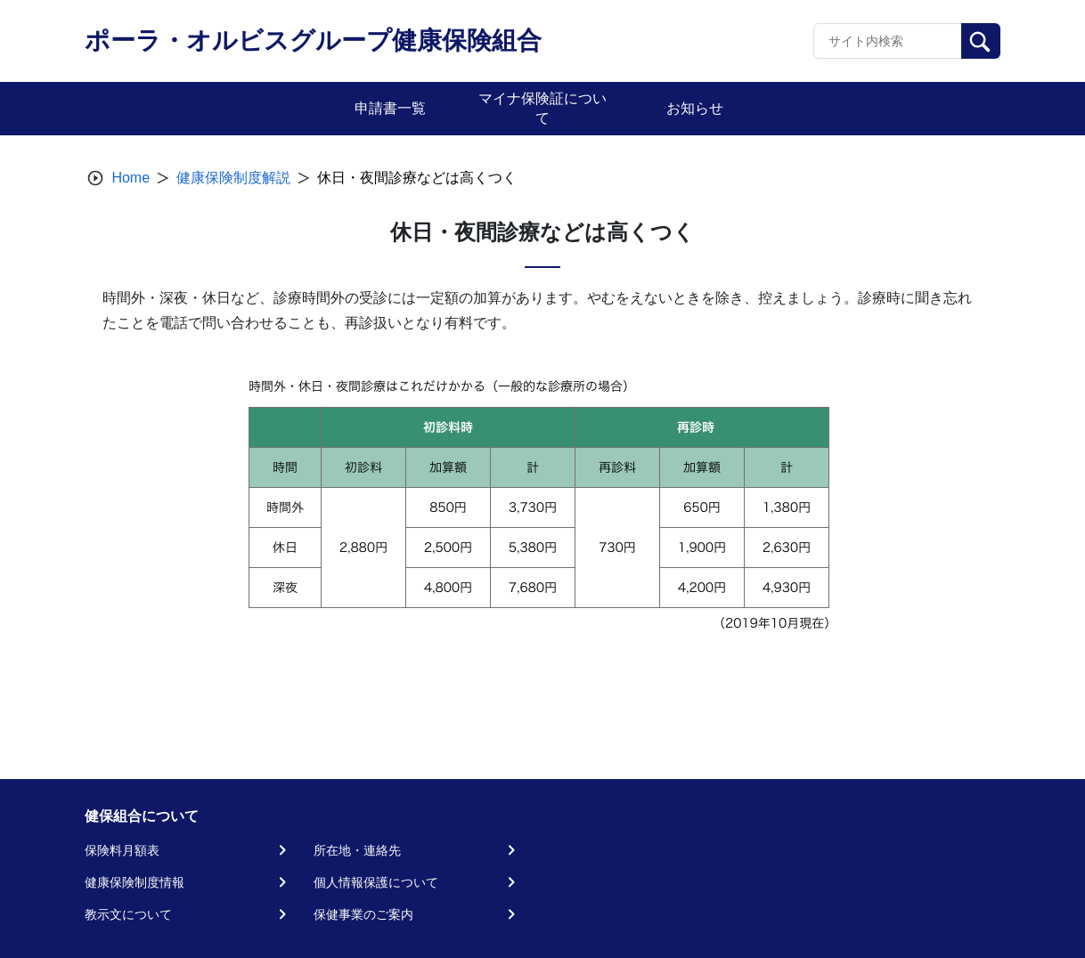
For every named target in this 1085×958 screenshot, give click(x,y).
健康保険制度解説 (233, 177)
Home (130, 177)
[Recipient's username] (887, 41)
